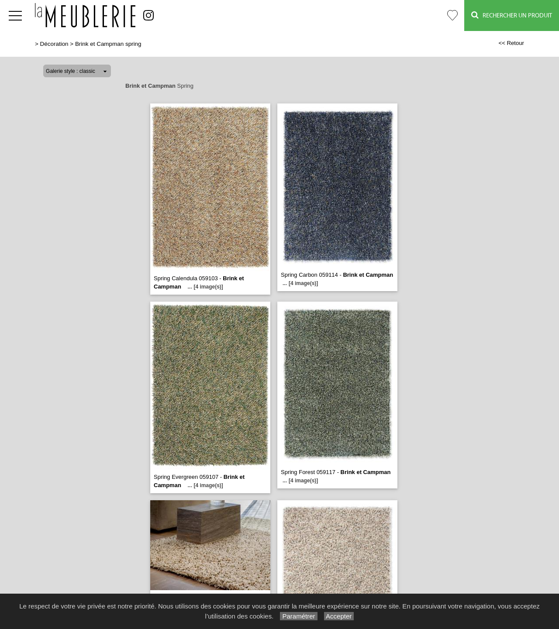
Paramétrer (298, 616)
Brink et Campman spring (108, 44)
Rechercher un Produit (511, 15)
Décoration (54, 44)
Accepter (339, 616)
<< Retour (511, 43)
